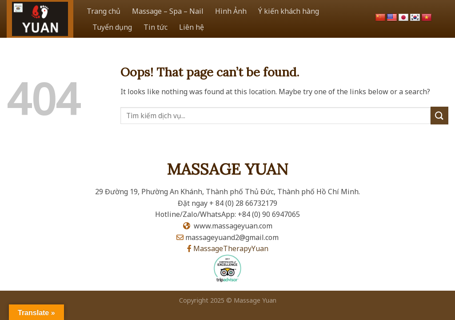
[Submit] (439, 115)
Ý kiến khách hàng (288, 11)
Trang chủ (103, 11)
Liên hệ (191, 27)
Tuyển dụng (112, 27)
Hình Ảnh (231, 11)
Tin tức (156, 27)
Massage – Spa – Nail (168, 11)
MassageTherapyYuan (230, 248)
